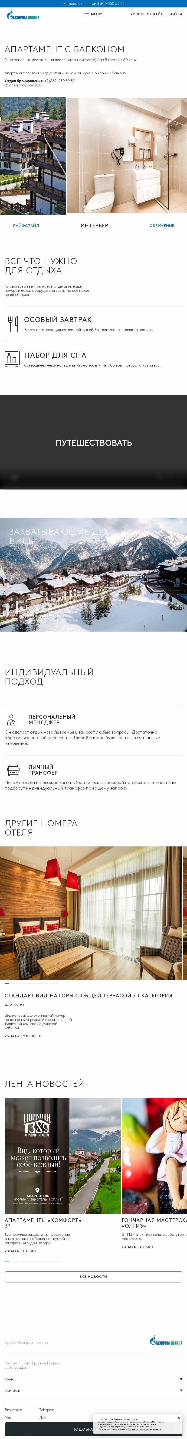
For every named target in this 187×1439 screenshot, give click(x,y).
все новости (93, 1277)
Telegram (46, 1410)
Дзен (43, 1418)
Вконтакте (13, 1410)
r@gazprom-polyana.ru (23, 85)
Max (8, 1418)
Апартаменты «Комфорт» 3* (43, 1223)
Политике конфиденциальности (144, 1429)
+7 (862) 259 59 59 (59, 81)
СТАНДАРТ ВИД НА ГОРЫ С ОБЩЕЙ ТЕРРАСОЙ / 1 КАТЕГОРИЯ (89, 996)
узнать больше (21, 1251)
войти (175, 14)
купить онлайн (147, 14)
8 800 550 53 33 (111, 3)
